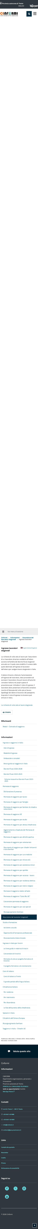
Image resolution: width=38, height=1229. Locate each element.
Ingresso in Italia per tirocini (13, 943)
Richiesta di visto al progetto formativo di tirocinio (18, 960)
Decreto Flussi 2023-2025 (13, 774)
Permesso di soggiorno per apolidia (16, 870)
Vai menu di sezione (15, 631)
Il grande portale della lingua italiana (16, 981)
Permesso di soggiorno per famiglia (16, 802)
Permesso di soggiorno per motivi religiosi (18, 886)
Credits (3, 1158)
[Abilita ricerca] (29, 14)
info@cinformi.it (8, 1125)
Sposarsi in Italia (8, 1013)
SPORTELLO (6, 1086)
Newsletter (4, 1152)
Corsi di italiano (8, 971)
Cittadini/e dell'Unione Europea (14, 1018)
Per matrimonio (9, 997)
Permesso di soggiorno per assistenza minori (19, 865)
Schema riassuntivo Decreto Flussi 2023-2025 (19, 780)
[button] (21, 6)
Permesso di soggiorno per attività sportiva (19, 837)
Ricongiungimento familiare (13, 912)
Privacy (3, 1163)
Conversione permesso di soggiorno (16, 901)
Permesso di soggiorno (11, 786)
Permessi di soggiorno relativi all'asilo (17, 891)
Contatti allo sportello (7, 1147)
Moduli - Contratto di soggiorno (13, 726)
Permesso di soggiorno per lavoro (15, 797)
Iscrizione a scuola (10, 927)
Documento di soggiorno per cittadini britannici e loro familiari (20, 848)
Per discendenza (9, 1002)
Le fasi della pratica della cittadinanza (17, 1007)
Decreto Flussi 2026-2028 (13, 769)
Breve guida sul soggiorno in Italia (16, 763)
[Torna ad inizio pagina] (34, 1225)
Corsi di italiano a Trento (12, 976)
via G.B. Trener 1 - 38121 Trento (12, 1109)
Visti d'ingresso (9, 748)
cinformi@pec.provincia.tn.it (12, 1130)
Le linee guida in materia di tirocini (16, 948)
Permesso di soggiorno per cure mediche (18, 854)
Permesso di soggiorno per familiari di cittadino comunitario (20, 808)
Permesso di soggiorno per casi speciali (17, 907)
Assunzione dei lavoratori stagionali (15, 917)
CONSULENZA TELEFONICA (20, 1086)
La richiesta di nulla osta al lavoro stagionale (17, 705)
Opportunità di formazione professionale (18, 933)
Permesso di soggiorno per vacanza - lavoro (19, 875)
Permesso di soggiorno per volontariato (17, 842)
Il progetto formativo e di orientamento (17, 966)
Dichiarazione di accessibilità (10, 1168)
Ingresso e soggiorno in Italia (13, 742)
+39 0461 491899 (8, 1119)
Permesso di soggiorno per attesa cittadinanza (20, 824)
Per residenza (8, 992)
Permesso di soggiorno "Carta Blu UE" (17, 896)
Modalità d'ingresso (10, 753)
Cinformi (4, 637)
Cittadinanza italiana (10, 987)
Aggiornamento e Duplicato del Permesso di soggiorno (19, 831)
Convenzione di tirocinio (12, 953)
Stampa (7, 712)
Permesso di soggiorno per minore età (17, 859)
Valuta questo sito (19, 1051)
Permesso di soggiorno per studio (15, 819)
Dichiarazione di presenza (13, 791)
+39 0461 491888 (8, 1114)
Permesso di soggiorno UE (13, 814)
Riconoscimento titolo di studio (14, 938)
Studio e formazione (10, 922)
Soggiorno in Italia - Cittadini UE (14, 1028)
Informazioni (15, 637)
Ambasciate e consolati (12, 758)
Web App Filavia (9, 1091)
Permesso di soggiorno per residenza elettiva (19, 880)
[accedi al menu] (34, 13)
